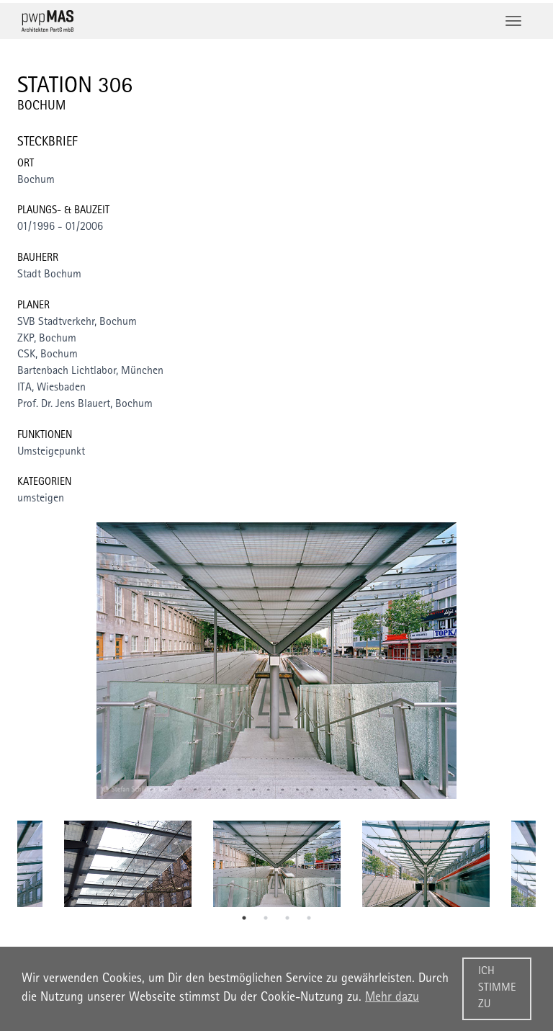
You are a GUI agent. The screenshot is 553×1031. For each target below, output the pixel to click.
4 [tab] (309, 918)
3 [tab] (287, 918)
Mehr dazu (392, 997)
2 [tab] (265, 918)
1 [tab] (244, 918)
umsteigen (40, 499)
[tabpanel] (277, 864)
